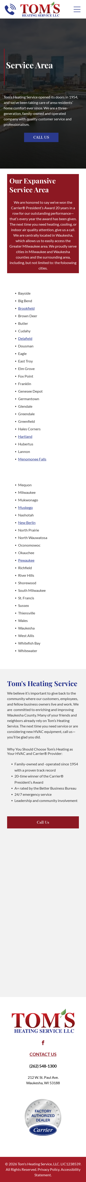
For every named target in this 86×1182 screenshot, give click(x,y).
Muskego (25, 507)
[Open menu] (77, 9)
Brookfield (26, 308)
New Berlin (27, 522)
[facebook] (43, 1043)
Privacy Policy (48, 1169)
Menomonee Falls (32, 459)
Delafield (25, 338)
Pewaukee (26, 560)
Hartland (25, 436)
